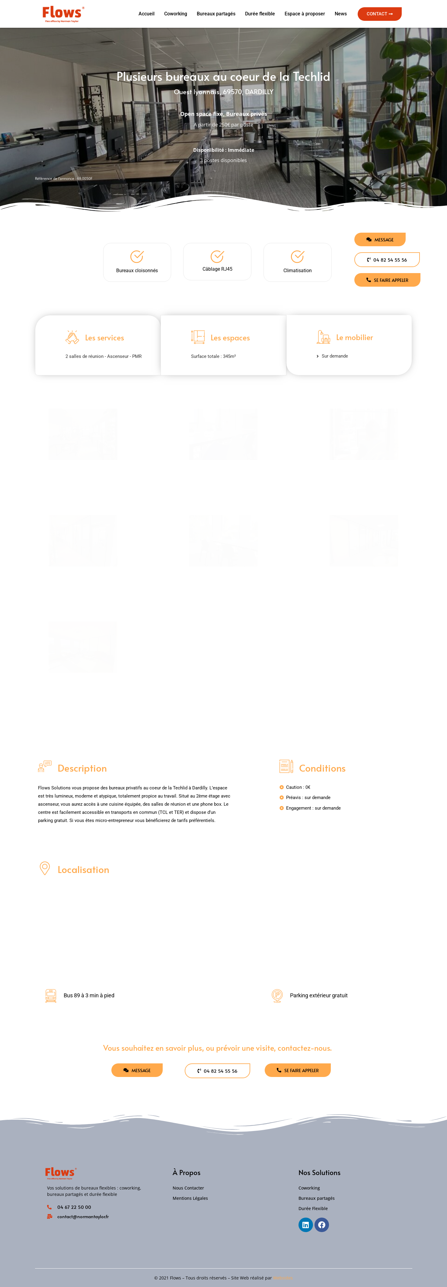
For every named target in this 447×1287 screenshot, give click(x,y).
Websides (283, 1278)
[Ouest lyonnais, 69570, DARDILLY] (223, 932)
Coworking (175, 14)
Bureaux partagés (216, 14)
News (341, 14)
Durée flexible (260, 14)
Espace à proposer (305, 14)
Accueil (147, 14)
